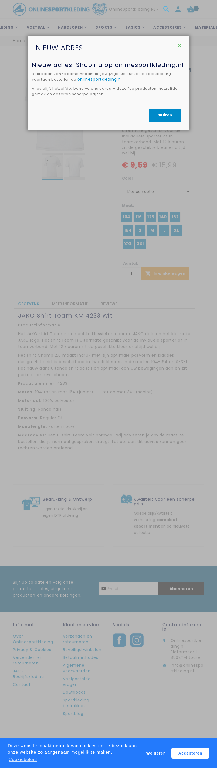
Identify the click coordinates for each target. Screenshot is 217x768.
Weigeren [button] (156, 753)
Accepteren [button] (190, 753)
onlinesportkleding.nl (103, 120)
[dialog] (108, 384)
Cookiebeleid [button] (23, 759)
